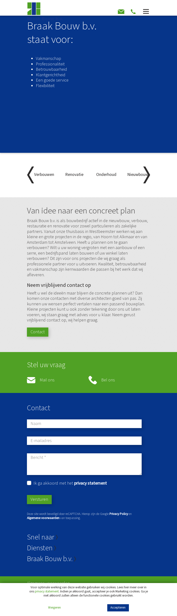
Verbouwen (44, 175)
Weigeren (54, 608)
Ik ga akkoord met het (70, 483)
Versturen (39, 499)
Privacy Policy (118, 514)
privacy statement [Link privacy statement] (47, 591)
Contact (38, 332)
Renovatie (74, 175)
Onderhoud (106, 175)
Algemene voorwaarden (43, 518)
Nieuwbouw (137, 175)
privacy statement (90, 483)
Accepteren (118, 607)
